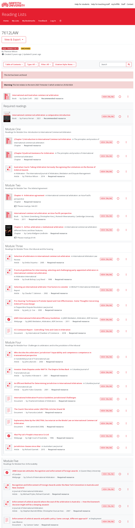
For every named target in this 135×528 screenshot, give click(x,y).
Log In (53, 20)
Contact (130, 4)
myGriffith (115, 4)
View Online (108, 96)
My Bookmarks (28, 20)
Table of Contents (13, 64)
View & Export (12, 39)
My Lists (15, 20)
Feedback (42, 20)
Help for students (82, 4)
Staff (123, 4)
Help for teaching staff (100, 4)
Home (6, 20)
